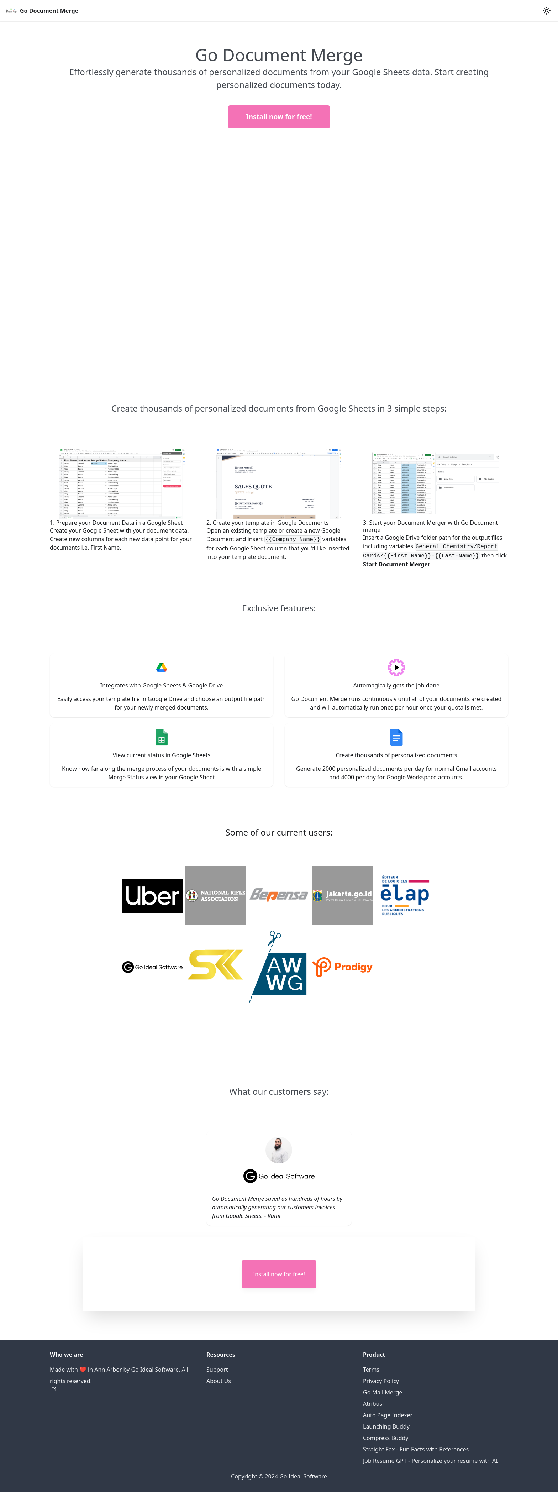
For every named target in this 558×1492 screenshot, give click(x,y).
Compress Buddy (386, 1438)
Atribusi (373, 1404)
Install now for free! (279, 116)
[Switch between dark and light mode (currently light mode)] (546, 10)
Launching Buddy (386, 1426)
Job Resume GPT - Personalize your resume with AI (430, 1461)
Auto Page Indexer (387, 1415)
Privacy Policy (381, 1381)
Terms (371, 1369)
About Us (218, 1381)
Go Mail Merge (382, 1392)
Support (217, 1369)
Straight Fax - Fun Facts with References (416, 1449)
